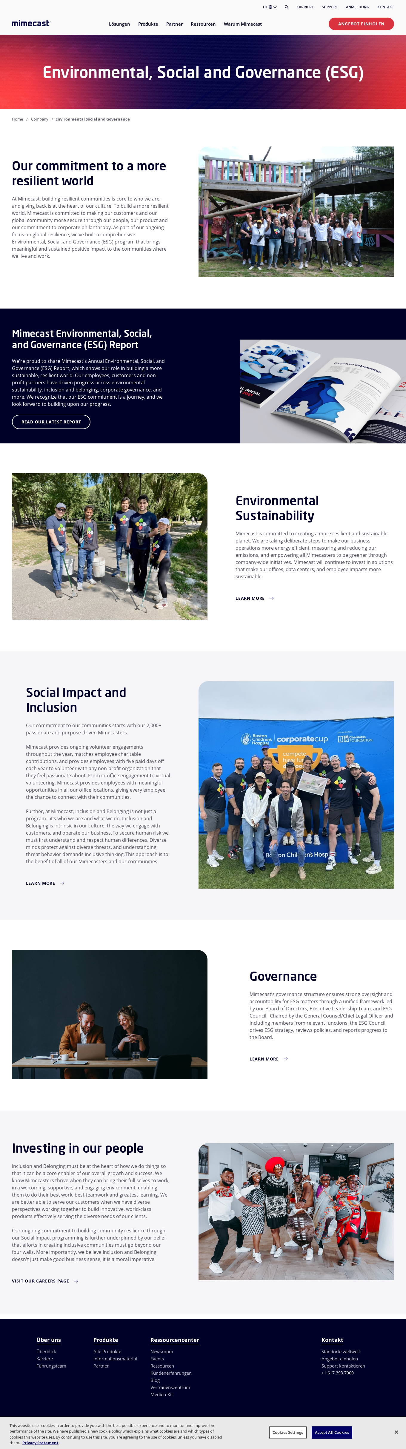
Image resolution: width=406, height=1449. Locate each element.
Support (330, 7)
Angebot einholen (361, 24)
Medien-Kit (161, 1394)
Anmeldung (357, 7)
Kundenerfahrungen (171, 1373)
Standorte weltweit (341, 1351)
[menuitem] (119, 27)
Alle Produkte (107, 1351)
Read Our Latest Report (51, 422)
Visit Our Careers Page (40, 1281)
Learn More (250, 598)
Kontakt (385, 7)
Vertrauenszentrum (170, 1387)
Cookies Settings (288, 1432)
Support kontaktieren (343, 1366)
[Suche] (286, 7)
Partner (101, 1366)
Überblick (46, 1351)
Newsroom (161, 1351)
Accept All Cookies (332, 1432)
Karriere (305, 7)
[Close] (396, 1432)
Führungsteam (51, 1366)
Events (157, 1359)
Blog (155, 1380)
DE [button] (270, 7)
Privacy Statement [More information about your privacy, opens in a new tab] (40, 1442)
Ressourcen (162, 1366)
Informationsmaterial (115, 1359)
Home (17, 119)
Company (39, 119)
